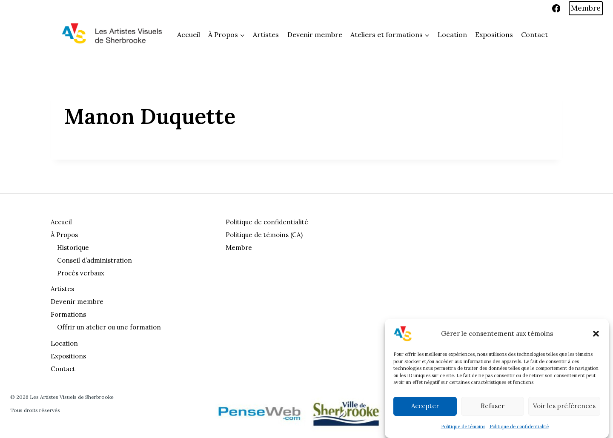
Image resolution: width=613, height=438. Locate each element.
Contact (534, 34)
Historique (73, 247)
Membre (586, 8)
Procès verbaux (80, 273)
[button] (596, 333)
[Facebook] (556, 8)
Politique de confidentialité (519, 426)
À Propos (64, 235)
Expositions (494, 34)
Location (452, 34)
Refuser (492, 406)
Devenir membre (314, 34)
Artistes (266, 34)
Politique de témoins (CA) (264, 235)
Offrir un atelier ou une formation (109, 327)
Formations (68, 314)
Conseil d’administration (94, 260)
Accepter (425, 406)
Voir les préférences (564, 406)
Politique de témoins (463, 426)
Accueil (188, 34)
